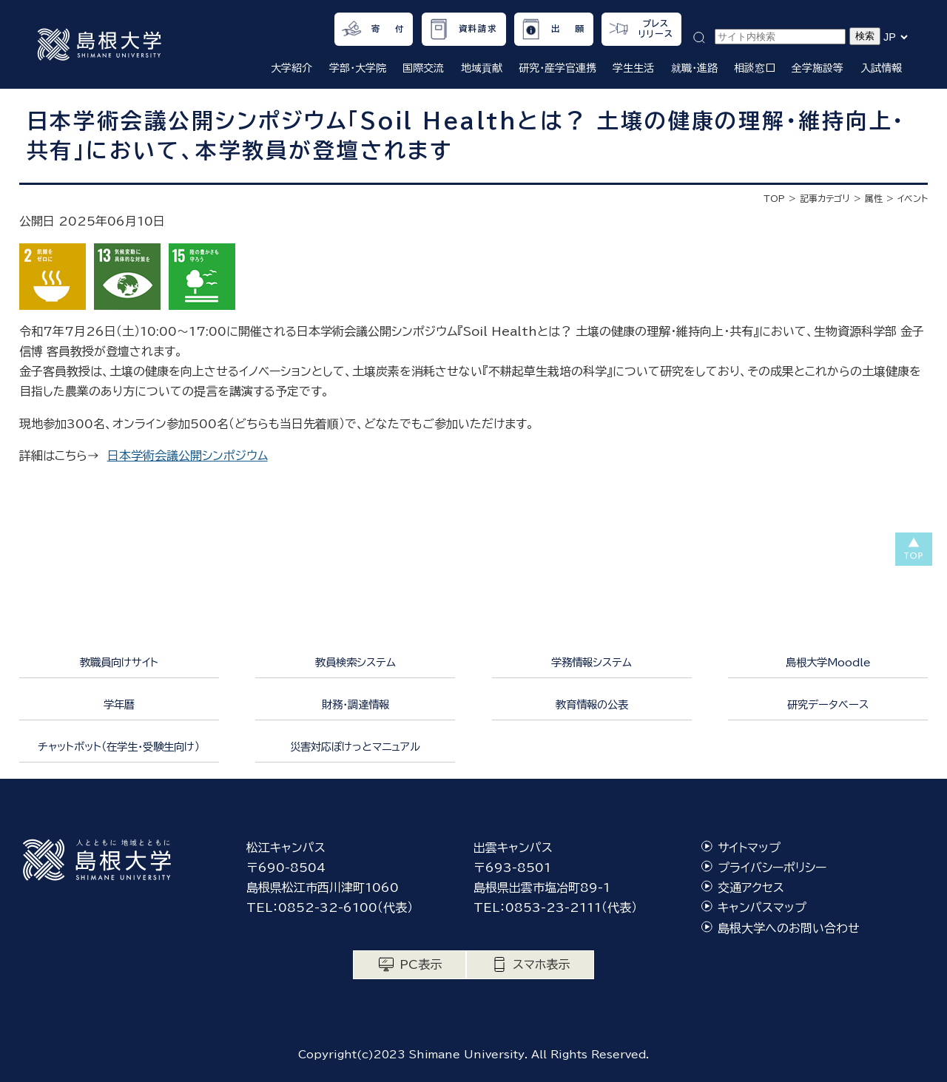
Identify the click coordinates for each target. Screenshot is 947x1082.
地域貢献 (481, 68)
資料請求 (478, 28)
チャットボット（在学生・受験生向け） (119, 746)
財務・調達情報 (355, 704)
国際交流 (423, 68)
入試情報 (881, 68)
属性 (874, 198)
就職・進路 (694, 68)
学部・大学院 (357, 68)
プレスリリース (655, 28)
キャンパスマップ (762, 907)
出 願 (567, 28)
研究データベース (828, 704)
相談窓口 (754, 68)
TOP (774, 198)
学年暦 (119, 704)
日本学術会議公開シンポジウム (187, 455)
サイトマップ (749, 847)
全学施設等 (817, 68)
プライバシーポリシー (772, 867)
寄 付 (388, 28)
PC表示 (421, 964)
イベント (912, 198)
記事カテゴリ (825, 198)
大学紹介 (291, 68)
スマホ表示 (541, 964)
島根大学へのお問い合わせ (789, 928)
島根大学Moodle (828, 662)
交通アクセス (751, 887)
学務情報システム (591, 662)
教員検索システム (355, 662)
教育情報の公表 (592, 704)
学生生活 (633, 68)
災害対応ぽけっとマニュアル (355, 746)
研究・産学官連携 (557, 68)
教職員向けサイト (119, 662)
